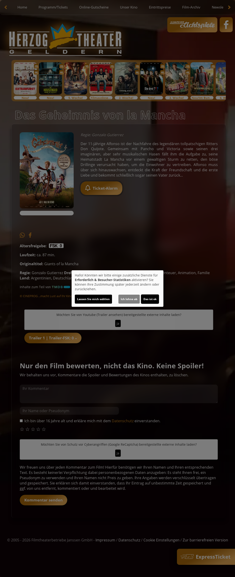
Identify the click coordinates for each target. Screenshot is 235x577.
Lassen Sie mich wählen (93, 299)
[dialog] (117, 288)
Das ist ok (150, 299)
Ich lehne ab (129, 299)
